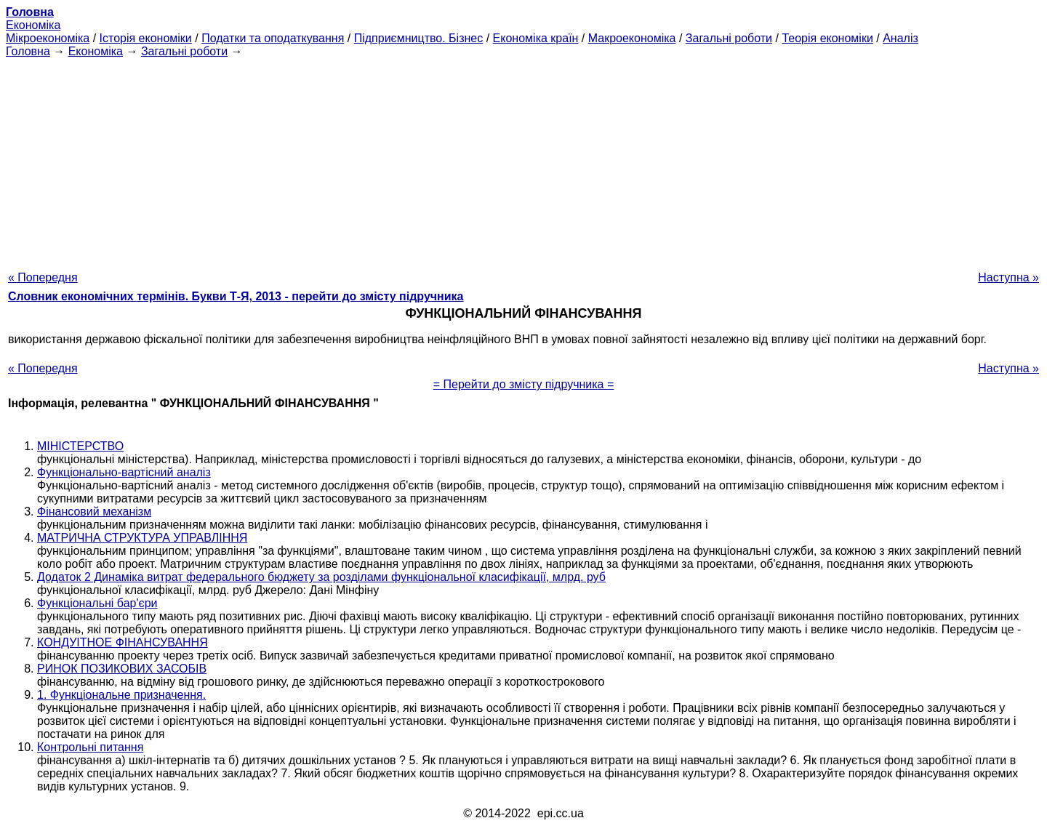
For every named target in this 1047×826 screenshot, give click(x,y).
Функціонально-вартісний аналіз (124, 472)
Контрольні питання (90, 747)
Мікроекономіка (47, 38)
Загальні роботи (729, 38)
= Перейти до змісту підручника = (523, 384)
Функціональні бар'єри (97, 603)
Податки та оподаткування (272, 38)
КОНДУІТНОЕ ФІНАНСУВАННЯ (122, 642)
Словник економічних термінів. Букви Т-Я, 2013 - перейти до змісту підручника (236, 296)
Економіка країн (536, 38)
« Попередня (43, 277)
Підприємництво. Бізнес (419, 38)
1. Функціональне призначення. (121, 695)
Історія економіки (146, 38)
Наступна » (1008, 277)
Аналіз (900, 38)
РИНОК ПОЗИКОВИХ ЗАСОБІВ (121, 668)
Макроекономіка (632, 38)
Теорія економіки (827, 38)
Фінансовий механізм (94, 511)
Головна (28, 51)
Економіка (33, 25)
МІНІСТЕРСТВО (80, 446)
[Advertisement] (523, 160)
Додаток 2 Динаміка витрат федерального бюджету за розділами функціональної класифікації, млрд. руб (321, 577)
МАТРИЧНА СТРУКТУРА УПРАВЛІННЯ (142, 538)
